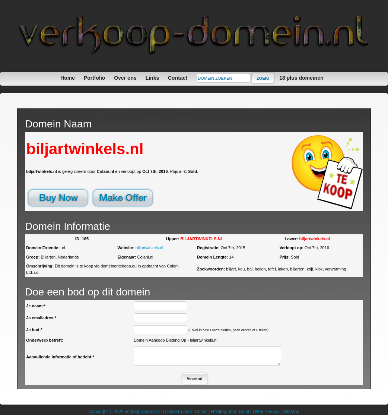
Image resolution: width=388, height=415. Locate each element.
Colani (201, 411)
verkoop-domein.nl (143, 411)
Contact (177, 78)
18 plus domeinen (301, 78)
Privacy (272, 411)
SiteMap (291, 411)
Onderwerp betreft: (44, 340)
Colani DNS (250, 411)
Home (67, 78)
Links (152, 78)
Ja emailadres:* (41, 318)
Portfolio (94, 78)
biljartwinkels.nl (149, 247)
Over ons (125, 78)
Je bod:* (34, 329)
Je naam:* (35, 306)
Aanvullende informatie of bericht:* (60, 357)
